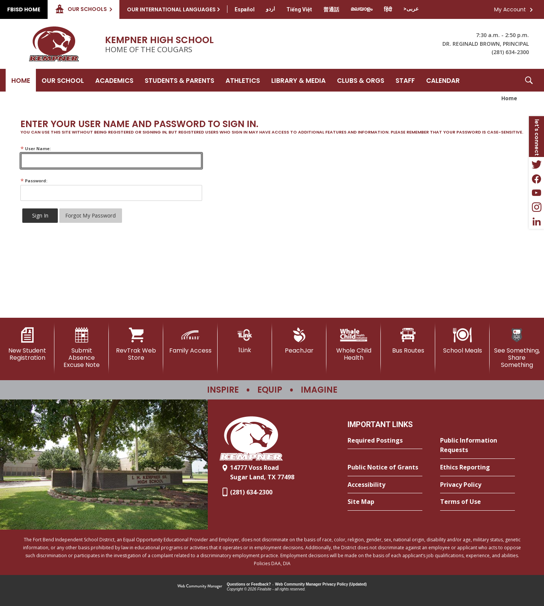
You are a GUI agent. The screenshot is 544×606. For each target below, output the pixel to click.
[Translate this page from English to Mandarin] (331, 9)
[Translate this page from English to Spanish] (244, 9)
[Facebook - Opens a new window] (536, 178)
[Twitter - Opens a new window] (536, 164)
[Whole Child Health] (353, 344)
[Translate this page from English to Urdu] (270, 9)
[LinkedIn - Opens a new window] (536, 221)
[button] (529, 80)
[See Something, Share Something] (516, 348)
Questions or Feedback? (249, 584)
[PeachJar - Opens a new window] (299, 341)
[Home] (21, 80)
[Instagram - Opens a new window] (536, 207)
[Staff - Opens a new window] (405, 80)
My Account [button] (510, 9)
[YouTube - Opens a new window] (536, 193)
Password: (33, 180)
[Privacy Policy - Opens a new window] (477, 485)
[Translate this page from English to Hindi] (388, 9)
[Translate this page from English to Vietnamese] (299, 9)
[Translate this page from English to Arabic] (411, 9)
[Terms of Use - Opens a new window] (477, 502)
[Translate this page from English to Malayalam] (361, 9)
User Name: (35, 148)
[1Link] (244, 340)
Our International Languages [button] (171, 9)
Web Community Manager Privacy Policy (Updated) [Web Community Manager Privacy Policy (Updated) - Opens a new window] (321, 584)
